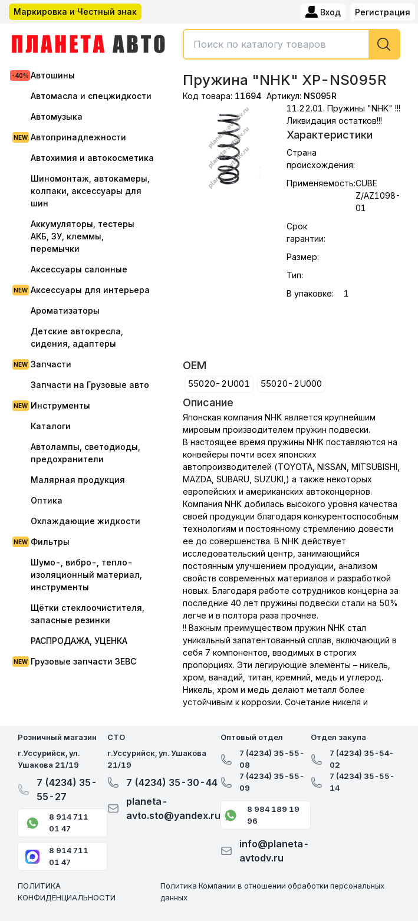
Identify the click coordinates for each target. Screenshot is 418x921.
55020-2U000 (291, 383)
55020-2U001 (219, 383)
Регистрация (382, 12)
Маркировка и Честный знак (75, 11)
